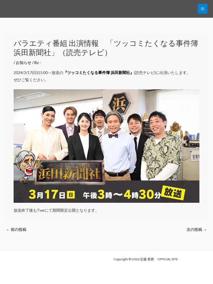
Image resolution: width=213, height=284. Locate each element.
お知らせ (23, 62)
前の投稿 (16, 229)
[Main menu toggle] (203, 9)
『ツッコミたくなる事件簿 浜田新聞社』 (98, 72)
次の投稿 (197, 229)
